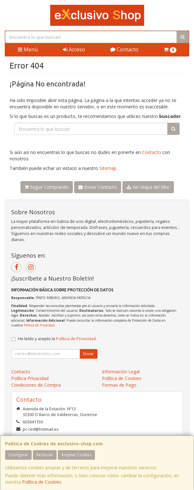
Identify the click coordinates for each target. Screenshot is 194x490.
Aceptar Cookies (76, 454)
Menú (28, 49)
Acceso (74, 49)
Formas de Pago (119, 385)
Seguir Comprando (47, 187)
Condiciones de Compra (36, 385)
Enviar (88, 353)
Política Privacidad (30, 378)
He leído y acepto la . (57, 338)
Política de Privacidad (39, 325)
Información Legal (121, 372)
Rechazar (44, 454)
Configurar (18, 454)
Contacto (124, 49)
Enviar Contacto (97, 187)
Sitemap (107, 168)
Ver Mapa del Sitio (148, 187)
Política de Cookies (41, 482)
